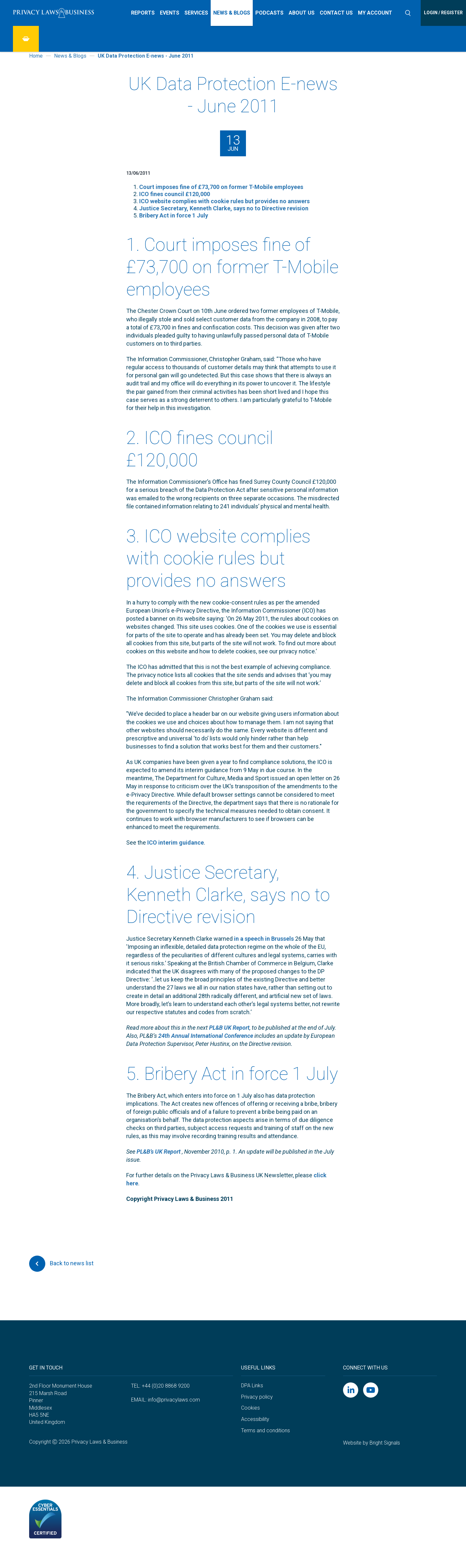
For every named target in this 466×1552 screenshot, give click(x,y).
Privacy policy (257, 1397)
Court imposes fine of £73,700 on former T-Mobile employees (221, 186)
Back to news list (61, 1264)
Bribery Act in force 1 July (173, 215)
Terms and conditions (265, 1430)
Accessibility (255, 1419)
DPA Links (252, 1385)
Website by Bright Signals (371, 1443)
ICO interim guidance (175, 842)
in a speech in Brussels (263, 938)
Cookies (250, 1408)
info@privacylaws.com (174, 1400)
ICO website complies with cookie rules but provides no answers (224, 201)
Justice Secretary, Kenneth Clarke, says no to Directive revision (223, 208)
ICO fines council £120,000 (174, 194)
